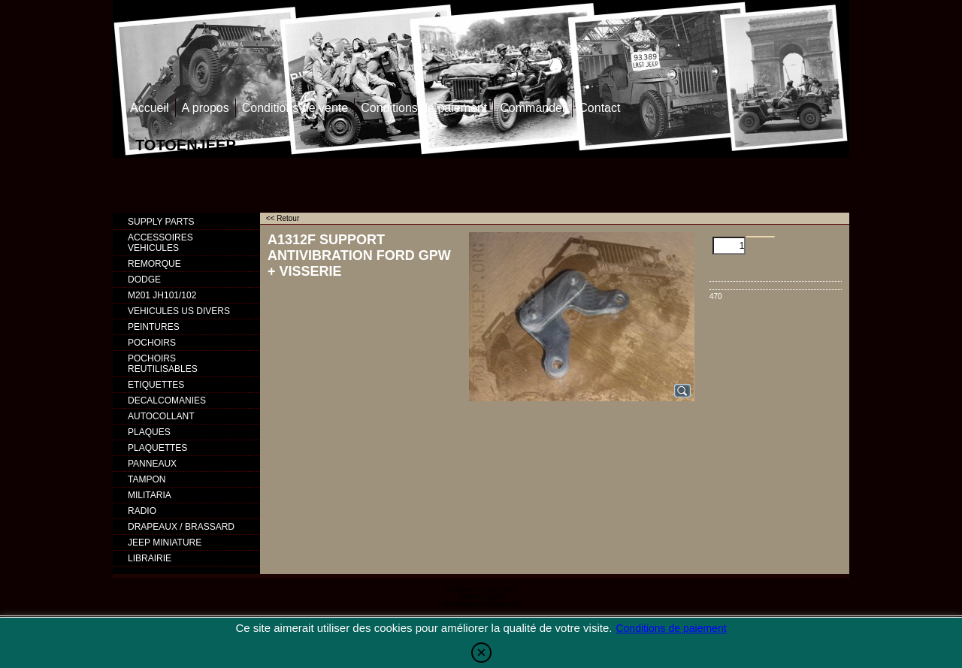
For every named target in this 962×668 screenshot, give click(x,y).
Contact (599, 107)
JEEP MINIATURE (164, 542)
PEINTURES (154, 327)
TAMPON (146, 479)
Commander (533, 107)
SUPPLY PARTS (161, 221)
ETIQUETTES (156, 384)
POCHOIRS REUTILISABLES (163, 363)
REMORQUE (154, 263)
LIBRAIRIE (149, 558)
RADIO (142, 511)
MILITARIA (149, 495)
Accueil (149, 107)
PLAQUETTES (157, 448)
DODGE (144, 279)
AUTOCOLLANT (161, 416)
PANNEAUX (152, 463)
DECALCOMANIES (167, 400)
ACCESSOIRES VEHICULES (160, 242)
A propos (205, 107)
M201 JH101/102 (162, 295)
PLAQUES (149, 432)
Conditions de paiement (424, 107)
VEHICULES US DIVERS (179, 311)
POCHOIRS (152, 342)
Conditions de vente (295, 107)
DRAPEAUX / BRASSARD (181, 526)
